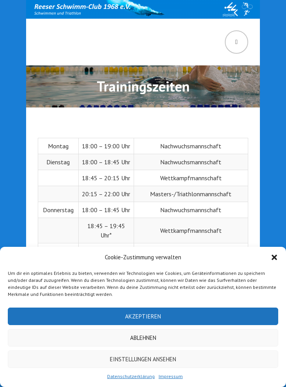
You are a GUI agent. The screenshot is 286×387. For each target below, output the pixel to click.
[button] (274, 257)
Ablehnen (143, 337)
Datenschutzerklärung (131, 376)
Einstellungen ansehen (143, 359)
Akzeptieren (143, 316)
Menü (236, 42)
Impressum (171, 376)
